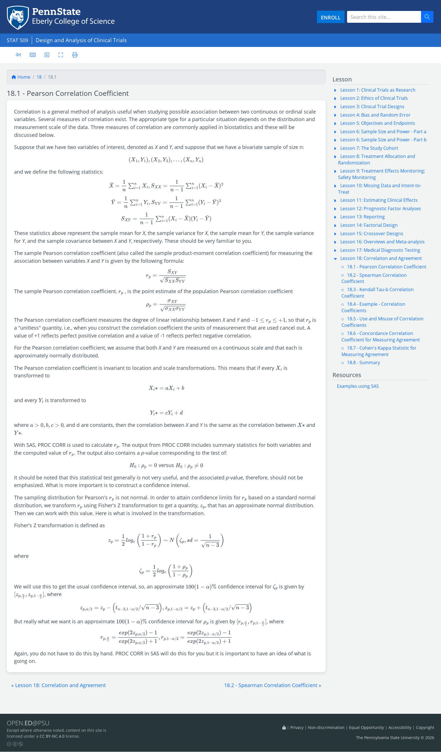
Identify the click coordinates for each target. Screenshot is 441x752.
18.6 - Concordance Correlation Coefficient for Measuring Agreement (380, 336)
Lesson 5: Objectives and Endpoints (377, 123)
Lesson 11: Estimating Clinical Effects (379, 200)
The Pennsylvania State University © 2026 (395, 737)
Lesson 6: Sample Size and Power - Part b (383, 140)
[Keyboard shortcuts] (33, 54)
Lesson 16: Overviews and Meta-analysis (382, 242)
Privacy (296, 727)
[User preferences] (47, 54)
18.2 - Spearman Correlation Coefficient (374, 278)
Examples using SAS (358, 386)
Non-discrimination (326, 727)
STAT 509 (18, 40)
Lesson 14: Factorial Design (369, 225)
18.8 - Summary (363, 362)
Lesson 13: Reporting (362, 217)
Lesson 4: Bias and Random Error (375, 115)
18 (39, 77)
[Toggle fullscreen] (61, 54)
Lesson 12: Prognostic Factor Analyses (380, 208)
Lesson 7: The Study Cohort (369, 148)
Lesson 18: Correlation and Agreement (381, 258)
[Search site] (384, 17)
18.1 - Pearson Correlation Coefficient (386, 267)
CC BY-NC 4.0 (52, 736)
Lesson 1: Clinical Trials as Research (377, 90)
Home (20, 77)
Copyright (425, 727)
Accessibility (399, 727)
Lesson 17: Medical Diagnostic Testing (380, 250)
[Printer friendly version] (75, 54)
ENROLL (331, 17)
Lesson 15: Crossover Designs (371, 233)
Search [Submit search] (429, 17)
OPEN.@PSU (29, 723)
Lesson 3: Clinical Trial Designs (372, 106)
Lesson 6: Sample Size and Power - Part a (383, 131)
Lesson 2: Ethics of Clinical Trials (374, 98)
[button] (58, 685)
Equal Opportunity (366, 727)
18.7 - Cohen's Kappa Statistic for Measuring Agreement (379, 351)
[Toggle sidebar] (18, 55)
